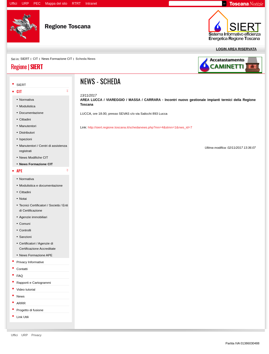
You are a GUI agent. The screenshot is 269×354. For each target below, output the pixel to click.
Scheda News (86, 58)
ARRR (21, 303)
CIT (35, 58)
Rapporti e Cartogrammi (33, 282)
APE (19, 170)
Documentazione (31, 112)
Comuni (24, 223)
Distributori (27, 132)
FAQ (19, 275)
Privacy (37, 335)
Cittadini (25, 119)
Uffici (13, 3)
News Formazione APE (35, 255)
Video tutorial (25, 289)
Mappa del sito (56, 3)
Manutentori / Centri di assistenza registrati (43, 148)
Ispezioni (25, 139)
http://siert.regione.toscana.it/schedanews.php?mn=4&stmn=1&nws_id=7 (140, 127)
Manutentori (27, 126)
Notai (23, 198)
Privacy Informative (30, 262)
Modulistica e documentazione (41, 185)
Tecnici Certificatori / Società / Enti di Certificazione (43, 207)
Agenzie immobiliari (33, 217)
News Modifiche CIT (33, 157)
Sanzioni (25, 236)
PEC (36, 3)
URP (25, 3)
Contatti (22, 269)
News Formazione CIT (56, 58)
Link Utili (22, 317)
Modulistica (27, 106)
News (20, 296)
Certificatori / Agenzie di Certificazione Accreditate (37, 245)
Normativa (26, 99)
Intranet (91, 3)
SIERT (24, 58)
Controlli (25, 230)
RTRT (76, 3)
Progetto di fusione (29, 310)
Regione (19, 66)
